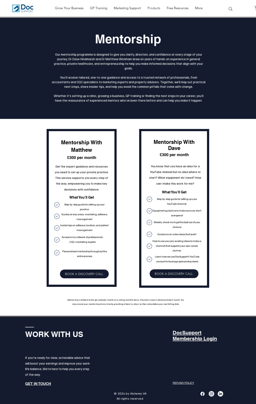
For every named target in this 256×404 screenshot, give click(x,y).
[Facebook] (202, 394)
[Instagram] (211, 394)
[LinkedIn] (220, 394)
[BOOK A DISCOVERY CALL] (84, 274)
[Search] (230, 9)
